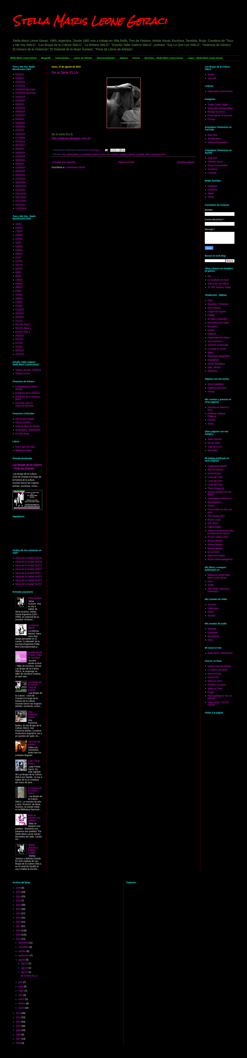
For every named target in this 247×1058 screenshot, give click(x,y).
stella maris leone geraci (155, 154)
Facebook (212, 189)
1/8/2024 (19, 149)
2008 (18, 1034)
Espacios (212, 334)
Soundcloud (213, 636)
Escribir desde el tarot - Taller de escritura (35, 655)
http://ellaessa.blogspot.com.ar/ (71, 138)
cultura (103, 154)
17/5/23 (19, 231)
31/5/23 (19, 239)
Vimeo (211, 612)
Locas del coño (215, 481)
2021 (18, 909)
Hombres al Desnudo (218, 345)
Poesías (212, 420)
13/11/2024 (20, 193)
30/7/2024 (20, 145)
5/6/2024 (19, 119)
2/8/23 (18, 272)
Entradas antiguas (186, 162)
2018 (18, 922)
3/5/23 (18, 224)
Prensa (136, 58)
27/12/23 (19, 354)
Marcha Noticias (215, 469)
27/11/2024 (20, 201)
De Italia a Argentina (217, 319)
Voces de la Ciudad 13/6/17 (28, 569)
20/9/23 (19, 298)
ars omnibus (213, 552)
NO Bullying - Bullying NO (27, 430)
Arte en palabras (216, 384)
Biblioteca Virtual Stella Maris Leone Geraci (219, 576)
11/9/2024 (20, 167)
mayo (21, 991)
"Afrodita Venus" (215, 161)
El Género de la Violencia (27, 393)
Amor (210, 300)
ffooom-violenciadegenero (220, 559)
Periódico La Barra (217, 684)
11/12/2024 (20, 208)
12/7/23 (19, 261)
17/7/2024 (20, 137)
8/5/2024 (19, 104)
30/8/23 (19, 287)
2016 (18, 930)
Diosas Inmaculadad (217, 165)
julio (20, 982)
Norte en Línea (215, 681)
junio (21, 986)
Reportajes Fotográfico (219, 356)
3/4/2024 (19, 78)
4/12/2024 (20, 204)
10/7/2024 (20, 134)
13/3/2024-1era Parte (25, 93)
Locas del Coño (215, 477)
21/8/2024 (20, 156)
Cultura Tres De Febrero (219, 666)
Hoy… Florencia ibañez (32, 714)
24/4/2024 (20, 100)
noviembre (23, 947)
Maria (210, 352)
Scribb (211, 585)
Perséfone (213, 169)
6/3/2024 (19, 74)
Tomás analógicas (216, 363)
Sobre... (211, 423)
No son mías (214, 443)
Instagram (212, 186)
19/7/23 (19, 265)
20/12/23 (19, 350)
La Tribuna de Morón (218, 670)
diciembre (23, 942)
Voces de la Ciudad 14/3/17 (28, 576)
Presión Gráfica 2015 (218, 537)
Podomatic (213, 632)
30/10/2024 (20, 186)
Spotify (211, 74)
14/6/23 (19, 246)
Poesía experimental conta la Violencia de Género (221, 532)
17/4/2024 (20, 85)
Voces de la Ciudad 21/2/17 (28, 580)
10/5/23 (19, 235)
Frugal (211, 692)
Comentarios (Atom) (75, 167)
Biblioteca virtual (23, 450)
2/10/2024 (20, 178)
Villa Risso (213, 371)
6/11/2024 (20, 190)
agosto (22, 959)
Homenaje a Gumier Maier (220, 108)
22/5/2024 (20, 108)
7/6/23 (18, 242)
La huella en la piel (217, 349)
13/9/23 (19, 294)
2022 (18, 905)
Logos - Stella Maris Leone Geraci (205, 58)
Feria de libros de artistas (27, 426)
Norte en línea (214, 673)
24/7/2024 (20, 141)
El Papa (211, 119)
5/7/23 (18, 257)
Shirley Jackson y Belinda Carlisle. (33, 849)
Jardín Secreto (215, 439)
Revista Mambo (215, 540)
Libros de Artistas (83, 58)
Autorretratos (62, 58)
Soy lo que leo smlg (24, 447)
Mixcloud (212, 628)
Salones (124, 58)
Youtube (212, 615)
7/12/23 (19, 346)
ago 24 (24, 963)
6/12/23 (19, 343)
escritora (114, 154)
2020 (18, 913)
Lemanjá (212, 172)
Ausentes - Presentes (218, 304)
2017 (18, 926)
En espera (213, 326)
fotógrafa (123, 154)
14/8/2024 (20, 152)
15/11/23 (19, 335)
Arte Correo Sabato (24, 419)
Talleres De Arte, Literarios (28, 370)
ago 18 (24, 968)
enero (21, 1008)
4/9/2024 (19, 163)
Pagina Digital (214, 527)
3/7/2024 (19, 130)
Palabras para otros (217, 388)
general (132, 154)
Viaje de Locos (215, 446)
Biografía (46, 58)
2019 (18, 917)
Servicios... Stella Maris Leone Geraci (163, 58)
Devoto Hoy (213, 677)
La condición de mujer (218, 280)
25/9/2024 (20, 175)
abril (20, 995)
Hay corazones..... (216, 341)
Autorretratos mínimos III (220, 498)
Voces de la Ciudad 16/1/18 (28, 561)
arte (64, 154)
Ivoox (210, 640)
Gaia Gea (212, 135)
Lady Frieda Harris (34, 762)
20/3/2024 (20, 82)
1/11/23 (19, 321)
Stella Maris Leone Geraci (90, 21)
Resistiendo (213, 360)
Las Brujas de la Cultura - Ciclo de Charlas (35, 686)
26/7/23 (19, 268)
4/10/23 (19, 306)
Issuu (210, 581)
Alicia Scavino (35, 598)
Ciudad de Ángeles (217, 311)
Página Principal (126, 162)
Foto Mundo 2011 (216, 516)
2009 (18, 1030)
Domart (211, 505)
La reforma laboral (33, 626)
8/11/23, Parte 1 (23, 324)
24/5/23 (19, 228)
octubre (22, 951)
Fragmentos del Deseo (219, 337)
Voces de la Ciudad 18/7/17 (28, 565)
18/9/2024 (20, 171)
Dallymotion (213, 608)
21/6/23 (19, 250)
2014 (18, 939)
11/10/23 (19, 309)
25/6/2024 (20, 126)
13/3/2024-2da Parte (25, 89)
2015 (18, 934)
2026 (18, 888)
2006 (18, 1043)
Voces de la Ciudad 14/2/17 (28, 584)
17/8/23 (19, 280)
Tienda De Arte (22, 373)
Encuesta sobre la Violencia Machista (24, 404)
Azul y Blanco (214, 308)
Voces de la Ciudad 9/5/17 (28, 573)
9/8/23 (18, 276)
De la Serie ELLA (65, 72)
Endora (211, 330)
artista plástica (73, 154)
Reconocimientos (106, 58)
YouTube (212, 78)
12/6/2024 (20, 115)
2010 (18, 1026)
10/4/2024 (20, 97)
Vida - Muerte (214, 367)
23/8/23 (19, 283)
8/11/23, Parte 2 (23, 328)
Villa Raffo (212, 450)
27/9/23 (19, 302)
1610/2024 (20, 182)
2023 (18, 900)
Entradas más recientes (63, 162)
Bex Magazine (215, 502)
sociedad (140, 154)
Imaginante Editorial (217, 466)
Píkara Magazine (216, 488)
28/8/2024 (20, 160)
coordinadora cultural (89, 154)
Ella (209, 276)
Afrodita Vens (214, 138)
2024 (18, 896)
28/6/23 (19, 253)
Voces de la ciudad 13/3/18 (28, 558)
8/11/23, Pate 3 (22, 332)
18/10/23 (19, 313)
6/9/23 (18, 291)
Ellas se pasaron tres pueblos (34, 818)
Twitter (211, 193)
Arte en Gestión (22, 422)
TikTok (211, 197)
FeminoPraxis (214, 473)
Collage (211, 315)
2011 (18, 1021)
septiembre (24, 955)
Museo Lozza (214, 519)
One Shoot (213, 523)
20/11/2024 (20, 197)
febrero (22, 1003)
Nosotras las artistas (34, 743)
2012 (18, 1017)
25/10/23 (19, 317)
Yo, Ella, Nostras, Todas (219, 287)
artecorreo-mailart (216, 555)
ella (108, 154)
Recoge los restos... (217, 112)
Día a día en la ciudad (218, 322)
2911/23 (19, 339)
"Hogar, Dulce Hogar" (218, 104)
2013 (18, 1013)
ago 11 (24, 972)
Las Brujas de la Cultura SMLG (35, 791)
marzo (21, 999)
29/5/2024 (20, 111)
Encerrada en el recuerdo (220, 115)
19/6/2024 (20, 123)
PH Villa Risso (22, 433)
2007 (18, 1039)
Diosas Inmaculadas (217, 142)
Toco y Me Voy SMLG (218, 283)
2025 (18, 892)
